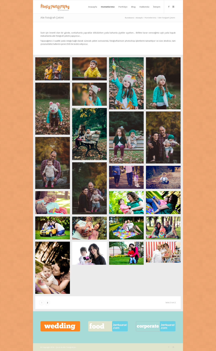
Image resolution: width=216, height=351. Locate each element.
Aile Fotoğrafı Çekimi (52, 17)
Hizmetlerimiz (150, 17)
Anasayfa (139, 17)
